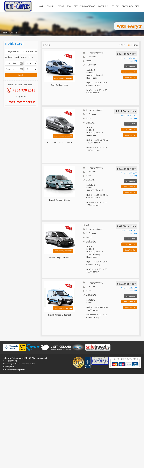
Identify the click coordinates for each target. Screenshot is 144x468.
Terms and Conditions (84, 6)
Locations (103, 6)
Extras (61, 6)
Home (40, 6)
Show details (130, 66)
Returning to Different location (19, 57)
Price (129, 45)
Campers (50, 6)
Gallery (115, 6)
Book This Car (130, 78)
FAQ (69, 6)
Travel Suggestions (131, 6)
